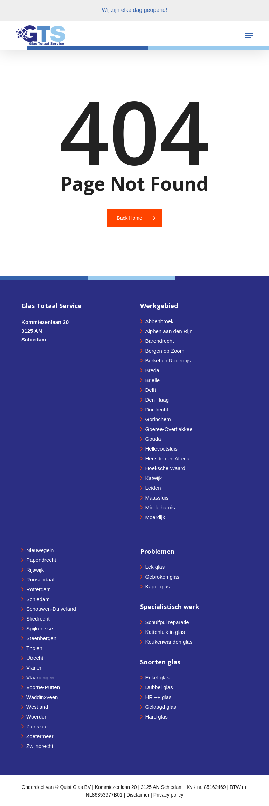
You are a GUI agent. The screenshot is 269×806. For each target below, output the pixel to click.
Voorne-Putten (43, 687)
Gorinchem (158, 419)
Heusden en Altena (167, 458)
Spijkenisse (39, 628)
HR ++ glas (158, 697)
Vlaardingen (40, 677)
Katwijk (153, 478)
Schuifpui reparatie (167, 622)
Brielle (152, 380)
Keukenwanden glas (168, 641)
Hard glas (156, 716)
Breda (152, 370)
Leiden (153, 487)
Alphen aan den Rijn (168, 331)
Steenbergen (41, 638)
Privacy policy (168, 795)
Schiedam (38, 599)
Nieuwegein (40, 550)
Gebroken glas (162, 576)
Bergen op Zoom (164, 350)
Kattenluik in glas (165, 632)
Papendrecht (41, 560)
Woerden (37, 716)
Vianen (34, 667)
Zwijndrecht (39, 746)
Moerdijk (155, 517)
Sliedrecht (38, 618)
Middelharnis (160, 507)
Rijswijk (35, 569)
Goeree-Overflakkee (168, 429)
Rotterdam (38, 589)
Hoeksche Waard (165, 468)
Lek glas (155, 567)
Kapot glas (157, 586)
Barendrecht (159, 341)
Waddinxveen (42, 697)
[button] (249, 35)
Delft (150, 390)
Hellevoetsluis (161, 448)
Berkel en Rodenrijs (168, 360)
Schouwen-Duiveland (51, 608)
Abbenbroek (159, 321)
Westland (37, 706)
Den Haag (157, 399)
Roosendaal (40, 579)
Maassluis (156, 497)
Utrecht (34, 657)
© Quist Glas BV (73, 787)
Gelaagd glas (160, 706)
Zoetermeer (40, 736)
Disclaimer (137, 795)
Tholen (34, 648)
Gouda (153, 438)
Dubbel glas (159, 687)
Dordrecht (156, 409)
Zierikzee (37, 726)
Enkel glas (157, 677)
